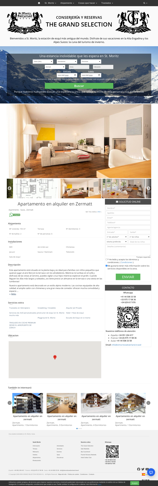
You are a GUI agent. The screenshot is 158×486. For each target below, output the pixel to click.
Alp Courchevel (85, 451)
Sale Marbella (85, 448)
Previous (9, 188)
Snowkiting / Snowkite (47, 308)
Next (148, 188)
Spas (58, 454)
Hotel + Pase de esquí (75, 313)
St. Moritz (50, 3)
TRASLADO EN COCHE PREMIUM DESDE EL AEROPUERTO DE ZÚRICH (22, 325)
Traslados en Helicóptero (19, 308)
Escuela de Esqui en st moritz (78, 318)
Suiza (22, 210)
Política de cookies (73, 474)
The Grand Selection (87, 446)
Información (36, 446)
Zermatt (29, 210)
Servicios (59, 448)
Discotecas (60, 457)
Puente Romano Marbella (88, 454)
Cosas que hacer (87, 3)
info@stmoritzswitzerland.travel (126, 344)
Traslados (107, 3)
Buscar (79, 86)
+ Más (12, 294)
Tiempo (35, 448)
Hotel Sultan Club (86, 457)
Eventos (59, 451)
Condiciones (127, 262)
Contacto (92, 474)
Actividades (60, 446)
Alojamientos (36, 457)
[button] (55, 357)
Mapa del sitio (62, 474)
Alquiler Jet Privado (74, 308)
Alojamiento (67, 3)
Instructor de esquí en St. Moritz (51, 313)
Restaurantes (37, 460)
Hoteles (35, 454)
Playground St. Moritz (46, 318)
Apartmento (14, 210)
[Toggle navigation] (145, 3)
